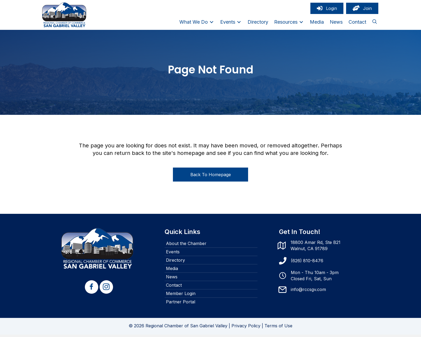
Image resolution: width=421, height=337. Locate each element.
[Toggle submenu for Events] (239, 23)
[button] (374, 23)
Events (173, 254)
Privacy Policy (245, 328)
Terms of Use (278, 328)
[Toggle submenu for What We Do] (211, 23)
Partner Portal (180, 304)
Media (172, 271)
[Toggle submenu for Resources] (301, 23)
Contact (174, 287)
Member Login (180, 296)
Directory (175, 262)
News (171, 279)
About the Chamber (186, 246)
